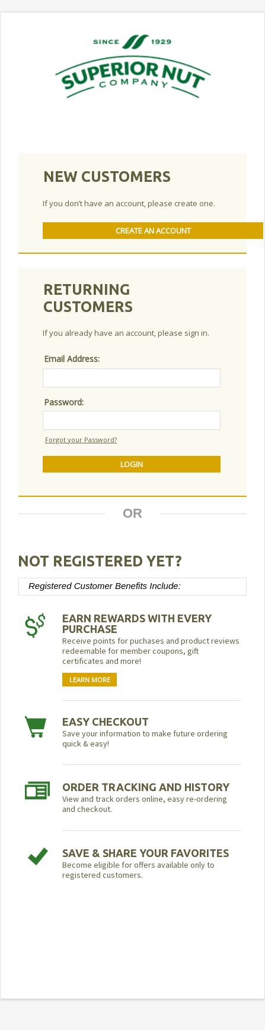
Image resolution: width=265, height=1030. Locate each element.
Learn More (89, 679)
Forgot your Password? (81, 439)
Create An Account (153, 230)
